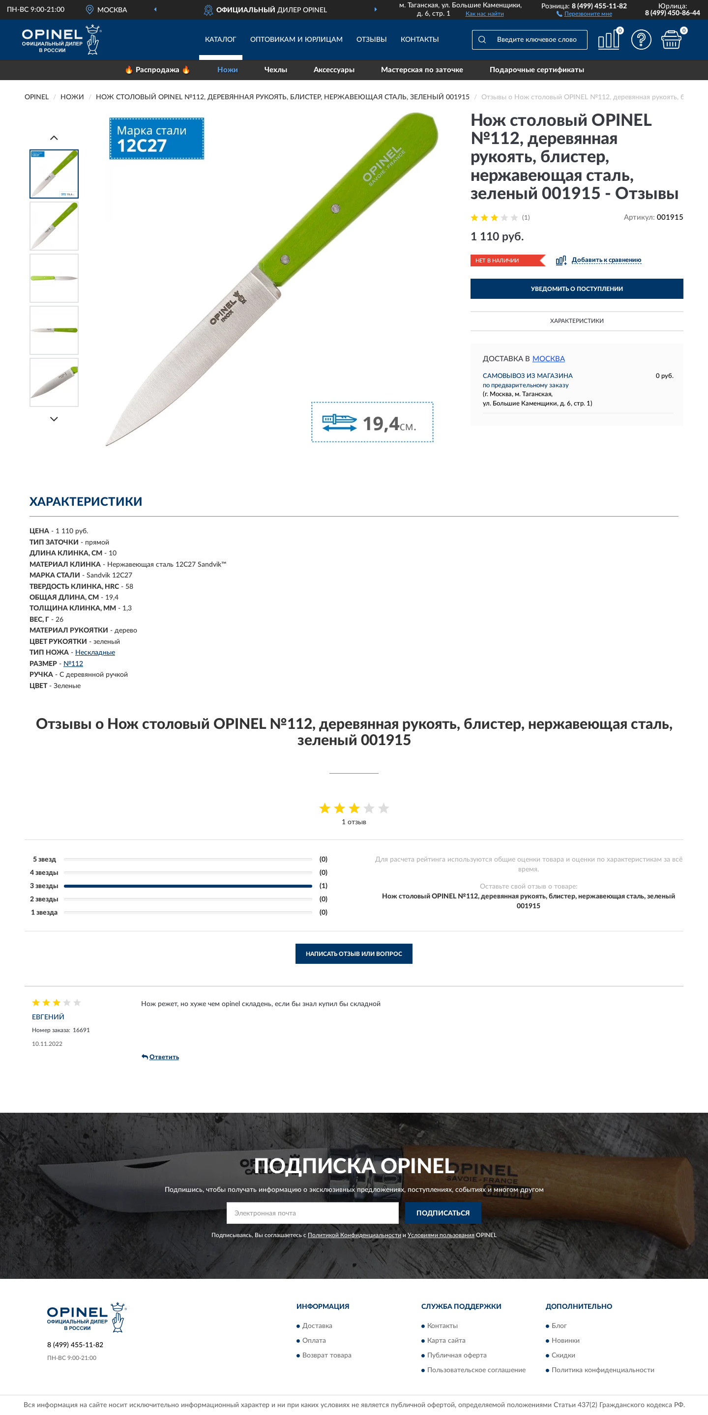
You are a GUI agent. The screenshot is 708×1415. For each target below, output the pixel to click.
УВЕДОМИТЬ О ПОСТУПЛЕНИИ (577, 289)
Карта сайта (446, 1340)
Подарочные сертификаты (537, 70)
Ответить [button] (160, 1057)
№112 (73, 664)
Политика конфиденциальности (603, 1370)
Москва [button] (548, 359)
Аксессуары (334, 70)
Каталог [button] (220, 39)
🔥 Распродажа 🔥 (157, 70)
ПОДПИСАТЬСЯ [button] (443, 1213)
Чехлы (276, 70)
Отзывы (371, 39)
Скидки (563, 1355)
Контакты (420, 39)
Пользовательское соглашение (476, 1370)
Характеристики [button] (577, 321)
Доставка (317, 1326)
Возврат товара (327, 1355)
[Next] (54, 419)
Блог (559, 1326)
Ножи (227, 70)
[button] (584, 13)
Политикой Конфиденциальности (354, 1235)
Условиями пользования (441, 1235)
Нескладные (95, 652)
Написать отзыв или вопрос (354, 954)
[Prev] (54, 137)
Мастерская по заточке (422, 70)
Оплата (314, 1340)
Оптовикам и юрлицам (296, 39)
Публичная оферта (457, 1355)
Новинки (566, 1340)
